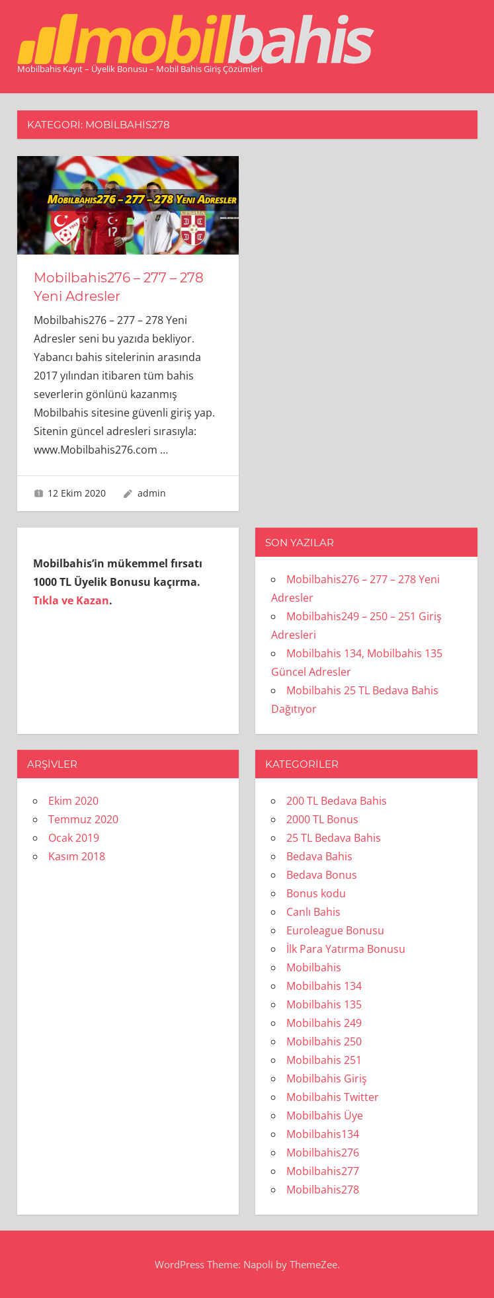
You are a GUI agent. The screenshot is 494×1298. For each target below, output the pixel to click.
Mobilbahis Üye (324, 1115)
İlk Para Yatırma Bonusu (345, 949)
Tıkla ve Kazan (71, 600)
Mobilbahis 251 (324, 1060)
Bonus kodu (316, 893)
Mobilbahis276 (322, 1152)
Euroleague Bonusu (335, 930)
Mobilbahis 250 (324, 1041)
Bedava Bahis (319, 856)
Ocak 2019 (73, 838)
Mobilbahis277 (322, 1171)
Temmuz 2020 (83, 819)
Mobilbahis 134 (324, 986)
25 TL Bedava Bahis (333, 838)
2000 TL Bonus (322, 819)
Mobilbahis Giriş (326, 1078)
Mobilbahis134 (322, 1134)
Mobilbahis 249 (324, 1023)
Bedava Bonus (321, 875)
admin (152, 493)
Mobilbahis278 (322, 1189)
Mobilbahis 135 (324, 1004)
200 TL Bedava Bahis (336, 800)
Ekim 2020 (73, 800)
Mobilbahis (313, 967)
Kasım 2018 (76, 856)
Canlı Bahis (313, 912)
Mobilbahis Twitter (332, 1097)
